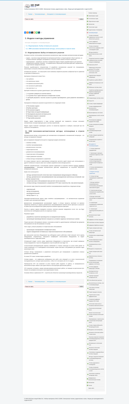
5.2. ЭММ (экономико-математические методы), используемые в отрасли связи (50, 48)
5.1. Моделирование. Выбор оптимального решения (42, 46)
